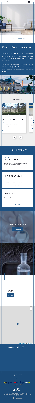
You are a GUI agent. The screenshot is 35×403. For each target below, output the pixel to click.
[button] (20, 137)
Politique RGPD (28, 394)
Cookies (17, 395)
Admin (21, 394)
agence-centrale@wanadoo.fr (13, 287)
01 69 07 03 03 (10, 285)
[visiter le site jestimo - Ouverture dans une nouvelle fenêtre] (18, 385)
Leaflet (20, 343)
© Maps (24, 343)
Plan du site (11, 394)
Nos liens (24, 394)
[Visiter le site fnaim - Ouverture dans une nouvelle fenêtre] (5, 382)
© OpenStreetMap (29, 343)
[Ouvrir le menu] (28, 2)
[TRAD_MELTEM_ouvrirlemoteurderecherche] (5, 2)
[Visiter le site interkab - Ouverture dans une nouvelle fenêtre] (28, 382)
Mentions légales (17, 394)
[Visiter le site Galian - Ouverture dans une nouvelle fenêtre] (16, 382)
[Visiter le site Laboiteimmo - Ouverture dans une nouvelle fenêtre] (17, 399)
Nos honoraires (6, 394)
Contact (33, 121)
